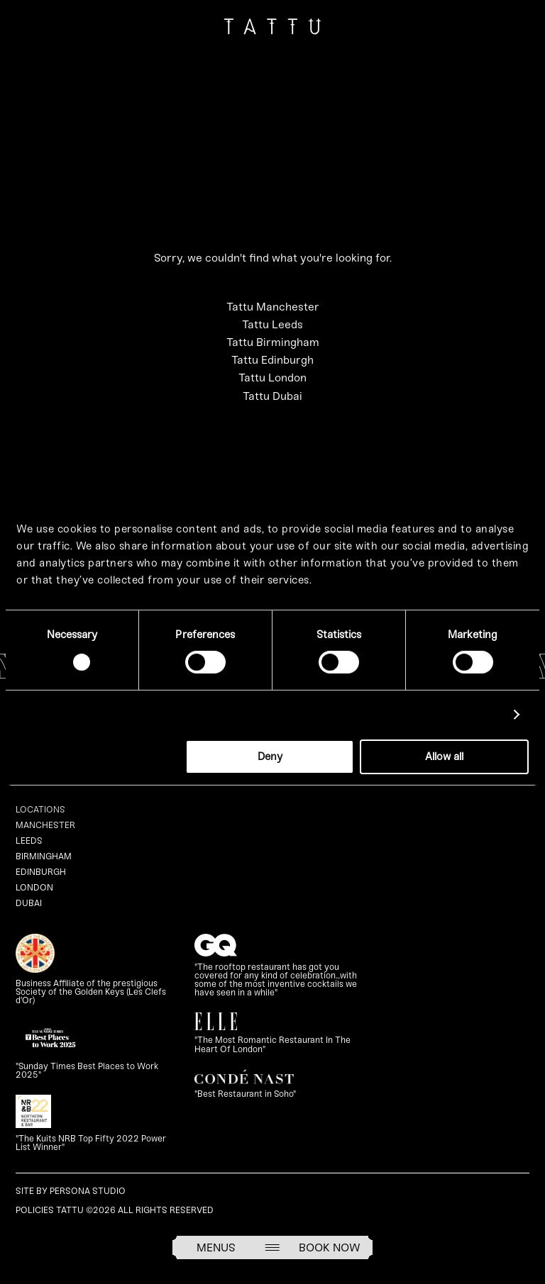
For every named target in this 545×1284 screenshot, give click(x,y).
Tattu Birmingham (272, 342)
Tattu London (272, 377)
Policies (35, 1210)
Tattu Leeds (272, 324)
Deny (270, 756)
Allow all (444, 756)
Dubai (29, 903)
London (34, 887)
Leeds (29, 840)
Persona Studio (88, 1190)
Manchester (45, 825)
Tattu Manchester (272, 306)
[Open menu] (272, 1247)
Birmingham (44, 856)
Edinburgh (41, 871)
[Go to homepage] (272, 29)
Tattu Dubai (272, 396)
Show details (468, 714)
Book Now (329, 1247)
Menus (216, 1247)
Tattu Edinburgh (272, 360)
